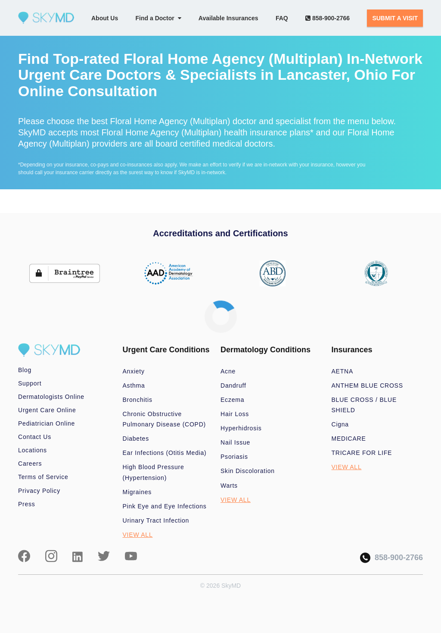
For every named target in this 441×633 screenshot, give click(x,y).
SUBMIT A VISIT (395, 18)
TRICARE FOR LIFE (362, 452)
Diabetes (136, 438)
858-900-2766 (327, 18)
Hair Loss (234, 414)
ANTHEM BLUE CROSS (367, 385)
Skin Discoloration (247, 470)
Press (26, 504)
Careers (30, 463)
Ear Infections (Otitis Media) (165, 452)
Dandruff (233, 385)
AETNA (343, 371)
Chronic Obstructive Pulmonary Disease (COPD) (164, 419)
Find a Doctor (158, 18)
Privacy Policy (39, 490)
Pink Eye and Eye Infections (165, 506)
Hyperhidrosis (241, 428)
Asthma (134, 385)
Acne (228, 371)
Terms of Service (43, 476)
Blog (24, 370)
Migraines (137, 492)
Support (29, 383)
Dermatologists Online (51, 396)
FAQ (282, 18)
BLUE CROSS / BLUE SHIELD (364, 405)
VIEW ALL (138, 534)
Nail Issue (235, 442)
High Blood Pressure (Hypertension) (153, 472)
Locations (32, 450)
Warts (229, 485)
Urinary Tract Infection (156, 520)
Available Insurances (228, 18)
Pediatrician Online (46, 423)
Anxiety (134, 371)
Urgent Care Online (47, 410)
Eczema (232, 399)
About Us (104, 18)
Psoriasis (234, 456)
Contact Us (34, 436)
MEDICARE (349, 438)
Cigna (340, 424)
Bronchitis (137, 399)
